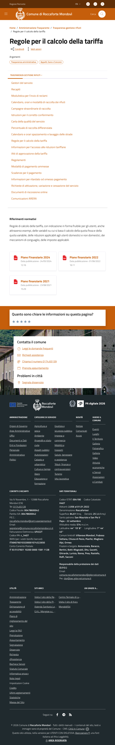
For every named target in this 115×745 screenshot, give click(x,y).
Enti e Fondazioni (18, 445)
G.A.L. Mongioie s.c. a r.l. (46, 611)
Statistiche (15, 697)
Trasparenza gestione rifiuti (67, 28)
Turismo (58, 474)
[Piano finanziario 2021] (15, 281)
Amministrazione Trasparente (34, 28)
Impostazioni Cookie (19, 683)
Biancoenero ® (82, 733)
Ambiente (39, 435)
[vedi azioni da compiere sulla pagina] (33, 49)
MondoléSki (64, 606)
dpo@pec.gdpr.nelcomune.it (77, 578)
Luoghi (95, 434)
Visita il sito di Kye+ (68, 602)
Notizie (79, 426)
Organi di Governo (18, 426)
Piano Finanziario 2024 (35, 257)
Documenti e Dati (18, 440)
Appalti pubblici (41, 450)
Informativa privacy (19, 673)
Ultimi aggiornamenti (20, 692)
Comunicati (81, 431)
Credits (13, 688)
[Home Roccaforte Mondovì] (45, 14)
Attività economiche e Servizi (98, 467)
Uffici (12, 435)
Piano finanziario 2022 (84, 257)
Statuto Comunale (19, 669)
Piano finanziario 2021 (35, 281)
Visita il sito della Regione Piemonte (52, 597)
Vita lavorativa (62, 478)
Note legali (15, 678)
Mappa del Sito (17, 702)
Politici (13, 459)
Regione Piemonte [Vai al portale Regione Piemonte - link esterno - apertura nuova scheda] (17, 4)
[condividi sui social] (17, 49)
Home (13, 28)
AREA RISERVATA (56, 740)
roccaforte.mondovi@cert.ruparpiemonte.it (30, 521)
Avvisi (79, 435)
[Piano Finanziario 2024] (15, 257)
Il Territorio (97, 439)
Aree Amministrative (20, 431)
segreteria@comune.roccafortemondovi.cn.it (31, 528)
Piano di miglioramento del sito (18, 621)
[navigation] (6, 14)
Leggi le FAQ (16, 630)
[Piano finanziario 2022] (64, 257)
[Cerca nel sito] (101, 14)
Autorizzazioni (41, 455)
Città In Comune (76, 729)
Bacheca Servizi (17, 664)
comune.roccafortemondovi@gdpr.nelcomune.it (82, 575)
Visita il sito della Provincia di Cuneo (52, 602)
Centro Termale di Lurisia (71, 597)
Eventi (95, 429)
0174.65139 (19, 506)
